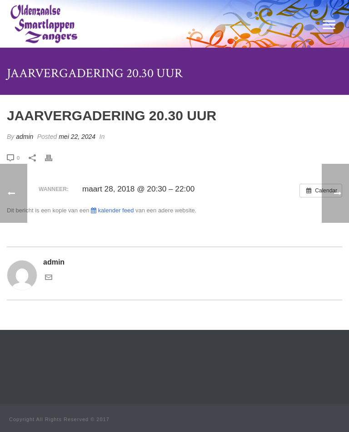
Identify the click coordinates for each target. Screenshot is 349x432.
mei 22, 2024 (77, 136)
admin (24, 136)
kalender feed (112, 210)
